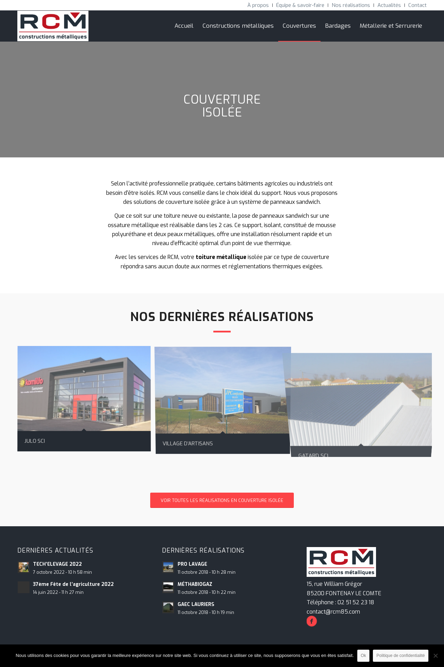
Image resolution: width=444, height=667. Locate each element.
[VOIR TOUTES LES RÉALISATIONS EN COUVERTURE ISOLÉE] (222, 500)
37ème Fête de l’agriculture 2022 (73, 584)
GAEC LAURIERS (196, 604)
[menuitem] (258, 5)
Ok (363, 655)
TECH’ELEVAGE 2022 (57, 564)
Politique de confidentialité (400, 655)
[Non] (435, 655)
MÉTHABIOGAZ (195, 584)
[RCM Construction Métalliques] (52, 26)
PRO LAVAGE (192, 564)
